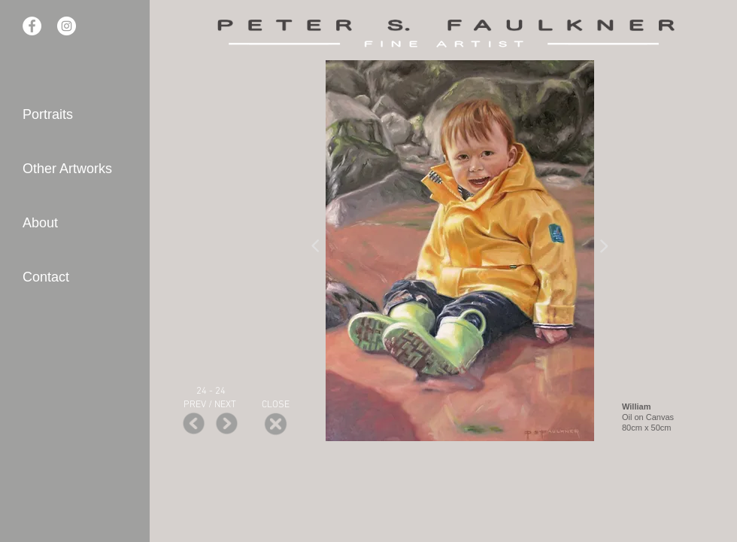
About (40, 222)
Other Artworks (67, 168)
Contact (46, 277)
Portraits (48, 114)
